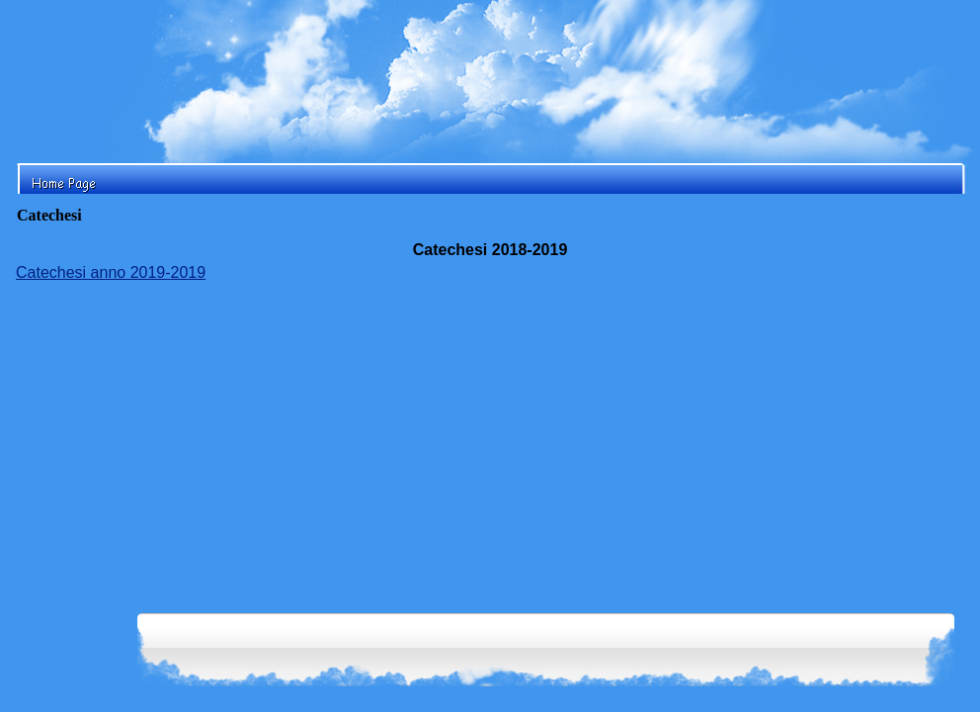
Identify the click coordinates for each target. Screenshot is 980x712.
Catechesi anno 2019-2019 (110, 272)
